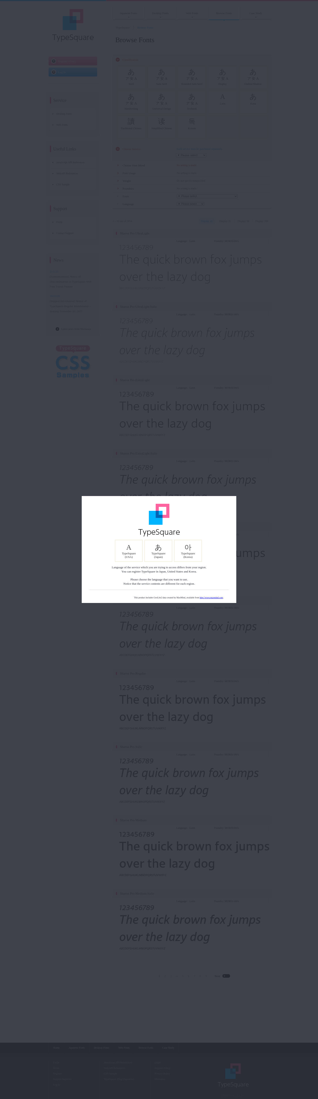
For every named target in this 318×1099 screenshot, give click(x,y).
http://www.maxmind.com (211, 597)
